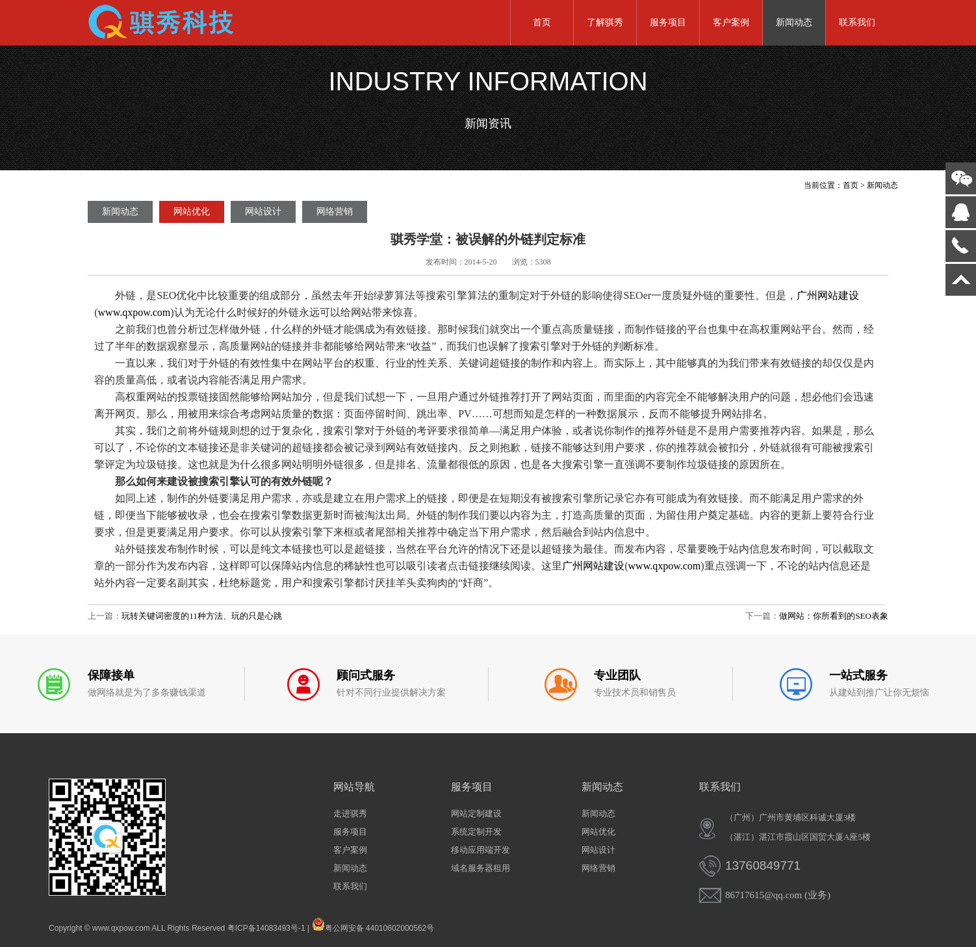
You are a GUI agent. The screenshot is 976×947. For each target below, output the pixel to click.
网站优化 (191, 211)
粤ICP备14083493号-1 (266, 928)
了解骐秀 (605, 22)
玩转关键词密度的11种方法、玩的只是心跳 (202, 616)
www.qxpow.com (134, 312)
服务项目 (668, 22)
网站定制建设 (476, 813)
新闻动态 (794, 22)
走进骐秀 (350, 813)
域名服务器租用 (480, 868)
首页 (542, 22)
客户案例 (731, 22)
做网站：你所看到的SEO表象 (833, 616)
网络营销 (334, 211)
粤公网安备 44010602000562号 (373, 924)
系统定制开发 (476, 832)
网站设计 (263, 211)
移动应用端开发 (480, 850)
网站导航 (354, 786)
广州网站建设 (828, 295)
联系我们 (857, 22)
